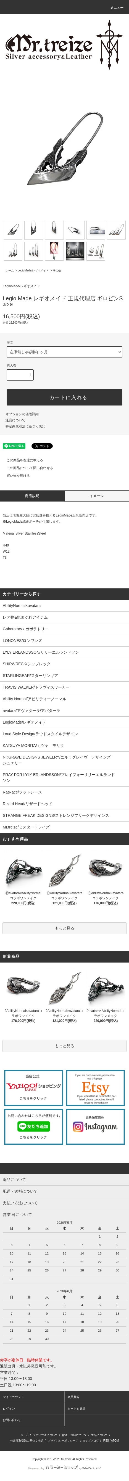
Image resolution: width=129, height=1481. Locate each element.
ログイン (9, 1408)
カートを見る (76, 1408)
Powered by (64, 1468)
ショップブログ (89, 1440)
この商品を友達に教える (21, 460)
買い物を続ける (15, 476)
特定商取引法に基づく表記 (25, 426)
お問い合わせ (12, 1420)
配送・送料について (74, 1435)
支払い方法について (45, 1435)
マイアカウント (13, 1397)
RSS (106, 1440)
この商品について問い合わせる (26, 468)
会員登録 (73, 1397)
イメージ (96, 496)
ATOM (115, 1440)
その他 (57, 270)
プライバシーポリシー (61, 1440)
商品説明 (32, 496)
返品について (15, 420)
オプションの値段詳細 (22, 414)
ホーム (10, 270)
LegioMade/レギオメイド (33, 270)
